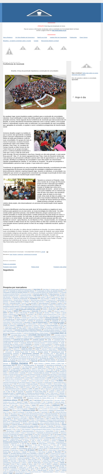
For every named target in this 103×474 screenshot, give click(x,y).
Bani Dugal (39, 312)
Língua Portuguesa (43, 410)
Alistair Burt (26, 300)
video (29, 470)
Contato (36, 41)
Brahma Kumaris (7, 315)
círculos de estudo (58, 326)
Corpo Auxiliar (6, 345)
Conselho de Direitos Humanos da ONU (13, 341)
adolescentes (15, 297)
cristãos (31, 347)
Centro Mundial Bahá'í (52, 325)
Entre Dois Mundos (9, 375)
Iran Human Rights (48, 400)
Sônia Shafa (13, 461)
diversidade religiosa (29, 365)
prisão (33, 440)
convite (62, 342)
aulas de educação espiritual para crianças (28, 309)
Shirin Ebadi (45, 458)
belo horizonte (21, 314)
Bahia (16, 312)
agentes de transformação (20, 298)
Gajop (17, 387)
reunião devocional (54, 448)
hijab (9, 391)
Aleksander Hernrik (7, 300)
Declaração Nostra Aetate (29, 350)
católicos (40, 323)
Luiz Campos (29, 412)
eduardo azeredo (42, 368)
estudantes (26, 378)
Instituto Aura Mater (14, 394)
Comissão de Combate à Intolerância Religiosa (27, 330)
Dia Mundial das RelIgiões (47, 358)
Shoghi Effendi (56, 457)
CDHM (62, 323)
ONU (64, 429)
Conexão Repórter (27, 336)
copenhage (36, 344)
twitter (35, 464)
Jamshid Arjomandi (13, 403)
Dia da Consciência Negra (32, 355)
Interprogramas (60, 397)
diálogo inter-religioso (9, 361)
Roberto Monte (61, 450)
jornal (21, 405)
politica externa (15, 438)
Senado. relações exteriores (42, 456)
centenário (42, 325)
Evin (65, 378)
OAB (37, 427)
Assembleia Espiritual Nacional (11, 306)
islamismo (19, 402)
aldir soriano (61, 298)
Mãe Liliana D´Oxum (15, 413)
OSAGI (57, 431)
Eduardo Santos (61, 368)
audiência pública (62, 307)
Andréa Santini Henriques (37, 301)
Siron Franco (21, 459)
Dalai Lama (44, 348)
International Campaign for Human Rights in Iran (40, 397)
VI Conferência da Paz (14, 470)
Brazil (35, 315)
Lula (50, 412)
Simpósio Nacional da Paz (9, 459)
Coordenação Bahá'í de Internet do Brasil (13, 344)
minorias (5, 419)
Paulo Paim (37, 434)
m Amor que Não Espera (60, 412)
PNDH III (59, 437)
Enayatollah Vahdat (13, 372)
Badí (64, 309)
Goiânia (37, 388)
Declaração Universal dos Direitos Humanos (47, 350)
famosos (52, 380)
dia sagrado (61, 359)
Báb (58, 309)
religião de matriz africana (46, 446)
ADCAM (53, 295)
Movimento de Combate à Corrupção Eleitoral (52, 421)
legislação (32, 408)
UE (39, 464)
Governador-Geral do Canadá (59, 388)
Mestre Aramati (40, 418)
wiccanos (62, 471)
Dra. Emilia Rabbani (27, 366)
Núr (17, 427)
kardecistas (28, 406)
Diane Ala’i (42, 361)
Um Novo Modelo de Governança (25, 37)
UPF (37, 468)
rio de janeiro (30, 450)
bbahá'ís (58, 312)
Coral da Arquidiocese (46, 344)
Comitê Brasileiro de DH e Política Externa (27, 331)
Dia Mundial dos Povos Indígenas (18, 359)
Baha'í (4, 311)
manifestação (13, 415)
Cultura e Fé (16, 348)
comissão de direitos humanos (52, 329)
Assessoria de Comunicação (16, 307)
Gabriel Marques (9, 387)
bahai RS (56, 311)
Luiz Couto (44, 412)
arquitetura (7, 304)
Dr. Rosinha (17, 366)
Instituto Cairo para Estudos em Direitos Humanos (53, 394)
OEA (14, 429)
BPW (63, 314)
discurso (19, 365)
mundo (42, 424)
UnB (26, 465)
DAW (7, 350)
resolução (13, 448)
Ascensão (45, 304)
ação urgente (45, 295)
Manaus (6, 415)
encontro (30, 372)
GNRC (30, 388)
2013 (4, 290)
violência (58, 470)
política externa (24, 438)
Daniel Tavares (52, 348)
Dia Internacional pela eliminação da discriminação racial (24, 358)
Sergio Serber (13, 457)
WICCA (57, 471)
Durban (48, 366)
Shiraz (33, 457)
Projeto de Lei (41, 441)
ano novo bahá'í (32, 303)
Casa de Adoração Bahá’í (39, 322)
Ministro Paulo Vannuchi (57, 418)
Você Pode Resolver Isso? (35, 471)
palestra (62, 431)
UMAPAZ (49, 464)
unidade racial (22, 467)
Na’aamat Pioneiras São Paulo (53, 424)
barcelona (47, 312)
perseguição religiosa (18, 437)
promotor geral (50, 441)
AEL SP (49, 297)
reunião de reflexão (42, 448)
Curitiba (37, 348)
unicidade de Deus (59, 465)
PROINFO (33, 441)
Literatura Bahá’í (60, 410)
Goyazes (7, 390)
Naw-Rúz (50, 426)
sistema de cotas (32, 459)
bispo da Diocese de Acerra (50, 314)
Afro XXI (63, 297)
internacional (18, 398)
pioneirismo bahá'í (50, 437)
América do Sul (51, 300)
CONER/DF (18, 336)
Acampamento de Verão (25, 295)
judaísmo (41, 405)
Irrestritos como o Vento (9, 402)
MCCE (62, 416)
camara (41, 317)
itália (44, 402)
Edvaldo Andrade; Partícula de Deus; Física (33, 369)
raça (23, 443)
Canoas (47, 320)
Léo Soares (44, 408)
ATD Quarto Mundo (30, 307)
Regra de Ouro (47, 445)
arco (65, 303)
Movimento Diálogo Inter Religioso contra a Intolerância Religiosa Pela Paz (41, 422)
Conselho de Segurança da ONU (33, 341)
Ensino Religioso (62, 374)
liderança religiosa (17, 410)
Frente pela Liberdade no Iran (58, 385)
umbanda (55, 464)
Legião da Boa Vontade (22, 408)
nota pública (12, 427)
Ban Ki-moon (23, 312)
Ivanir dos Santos (59, 402)
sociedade (46, 459)
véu (6, 470)
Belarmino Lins (12, 314)
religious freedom (60, 446)
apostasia (53, 303)
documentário (40, 365)
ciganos (30, 326)
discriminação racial (9, 365)
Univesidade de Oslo (24, 468)
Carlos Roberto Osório (17, 322)
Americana (5, 301)
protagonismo (14, 443)
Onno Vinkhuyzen (57, 429)
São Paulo (58, 451)
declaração (18, 350)
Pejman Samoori (24, 435)
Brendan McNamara (43, 315)
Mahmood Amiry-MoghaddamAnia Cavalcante (32, 413)
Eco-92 (62, 366)
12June (62, 289)
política (7, 438)
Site (40, 459)
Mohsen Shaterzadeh (23, 419)
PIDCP (42, 437)
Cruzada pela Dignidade (59, 347)
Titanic (18, 464)
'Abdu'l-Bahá (36, 289)
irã (22, 400)
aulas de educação (9, 309)
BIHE (40, 314)
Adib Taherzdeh (6, 297)
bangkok (32, 312)
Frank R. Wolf (35, 385)
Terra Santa (6, 464)
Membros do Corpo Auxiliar (20, 418)
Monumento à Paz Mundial (19, 421)
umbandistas (63, 464)
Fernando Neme (48, 382)
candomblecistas (39, 320)
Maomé (21, 415)
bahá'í (10, 311)
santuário (50, 451)
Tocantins (23, 464)
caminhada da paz (9, 319)
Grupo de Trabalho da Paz (34, 390)
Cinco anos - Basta (38, 326)
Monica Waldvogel (41, 419)
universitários (14, 468)
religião (21, 446)
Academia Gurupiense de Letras (10, 295)
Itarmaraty (50, 402)
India (48, 393)
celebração (20, 325)
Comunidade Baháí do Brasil (18, 335)
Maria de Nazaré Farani (13, 416)
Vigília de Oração (42, 470)
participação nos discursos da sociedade (47, 432)
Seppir (6, 457)
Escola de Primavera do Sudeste (57, 375)
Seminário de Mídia (54, 454)
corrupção (35, 345)
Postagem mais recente (10, 267)
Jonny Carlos (15, 405)
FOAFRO (49, 383)
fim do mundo (22, 383)
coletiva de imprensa (33, 328)
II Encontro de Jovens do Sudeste (35, 393)
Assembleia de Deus (60, 304)
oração (18, 431)
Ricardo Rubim (14, 450)
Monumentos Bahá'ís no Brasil (50, 41)
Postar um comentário (9, 264)
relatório (15, 446)
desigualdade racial (48, 353)
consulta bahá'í (7, 342)
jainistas (5, 403)
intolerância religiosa (10, 400)
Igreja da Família (60, 391)
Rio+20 (40, 450)
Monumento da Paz (33, 421)
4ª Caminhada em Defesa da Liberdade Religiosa (50, 290)
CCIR (55, 323)
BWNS (10, 317)
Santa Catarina (41, 451)
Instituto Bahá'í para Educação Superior (30, 394)
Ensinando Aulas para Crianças (49, 374)
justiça (12, 407)
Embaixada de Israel (51, 371)
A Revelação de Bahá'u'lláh (40, 293)
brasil (11, 254)
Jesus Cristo (62, 403)
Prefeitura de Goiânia (56, 438)
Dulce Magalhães (39, 366)
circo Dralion (48, 326)
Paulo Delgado (29, 434)
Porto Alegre (32, 438)
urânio (47, 468)
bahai (49, 311)
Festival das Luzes (7, 383)
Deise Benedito (62, 350)
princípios (27, 440)
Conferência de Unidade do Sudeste (24, 338)
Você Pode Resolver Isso (21, 471)
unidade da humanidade (9, 467)
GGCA (64, 387)
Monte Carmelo (6, 421)
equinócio (25, 375)
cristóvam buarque (47, 347)
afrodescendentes (7, 298)
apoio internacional (44, 303)
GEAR (22, 387)
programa (54, 440)
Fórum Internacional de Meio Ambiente (21, 385)
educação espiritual (16, 369)
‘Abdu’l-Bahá (46, 289)
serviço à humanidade (24, 457)
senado (22, 456)
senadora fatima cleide (61, 456)
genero (33, 387)
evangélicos (54, 378)
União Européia (48, 465)
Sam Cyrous (32, 451)
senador (52, 456)
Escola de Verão (9, 377)
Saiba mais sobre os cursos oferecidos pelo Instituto (85, 73)
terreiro (13, 464)
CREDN (5, 347)
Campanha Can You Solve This (36, 319)
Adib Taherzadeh (61, 295)
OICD (18, 429)
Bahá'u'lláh (35, 311)
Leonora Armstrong (53, 408)
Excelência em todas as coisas (12, 380)
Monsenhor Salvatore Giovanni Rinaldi (56, 419)
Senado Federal (30, 456)
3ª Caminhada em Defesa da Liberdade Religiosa (21, 290)
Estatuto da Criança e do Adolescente (13, 378)
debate (11, 350)
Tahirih (29, 462)
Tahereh (24, 462)
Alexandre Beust (18, 300)
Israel (25, 402)
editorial (34, 368)
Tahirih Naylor (37, 462)
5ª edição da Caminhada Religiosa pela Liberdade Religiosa (44, 292)
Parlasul (23, 432)
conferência (20, 254)
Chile (24, 326)
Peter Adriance (35, 437)
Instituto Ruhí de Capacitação (58, 37)
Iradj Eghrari (37, 400)
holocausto (20, 391)
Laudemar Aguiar (11, 408)
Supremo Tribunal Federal (48, 461)
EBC (53, 366)
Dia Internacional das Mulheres (40, 356)
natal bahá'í (43, 426)
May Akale (55, 416)
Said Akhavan (16, 451)
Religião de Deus (32, 446)
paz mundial (58, 434)
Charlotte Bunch (8, 326)
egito (52, 369)
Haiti (4, 391)
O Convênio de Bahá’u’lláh (27, 427)
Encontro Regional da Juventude (33, 374)
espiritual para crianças (40, 377)
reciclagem (52, 443)
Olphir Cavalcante (26, 429)
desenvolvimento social (57, 352)
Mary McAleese (47, 416)
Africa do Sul (56, 297)
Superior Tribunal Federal (34, 461)
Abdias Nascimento (54, 293)
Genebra (28, 387)
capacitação (55, 320)
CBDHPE (46, 323)
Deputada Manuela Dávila (21, 352)
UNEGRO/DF (33, 465)
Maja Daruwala (62, 413)
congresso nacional (38, 339)
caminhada (63, 317)
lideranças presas (29, 410)
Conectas (11, 336)
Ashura (51, 304)
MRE (63, 422)
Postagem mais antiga (60, 267)
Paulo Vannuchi (45, 434)
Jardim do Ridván (45, 403)
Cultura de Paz (7, 348)
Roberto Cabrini (52, 450)
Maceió (7, 413)
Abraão (63, 293)
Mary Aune (38, 416)
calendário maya (25, 317)
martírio (31, 416)
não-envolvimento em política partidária (28, 426)
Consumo (16, 342)
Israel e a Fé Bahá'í (35, 402)
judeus (48, 405)
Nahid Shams (13, 426)
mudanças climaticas (17, 424)
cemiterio (36, 325)
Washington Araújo (48, 471)
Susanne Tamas (60, 461)
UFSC (43, 464)
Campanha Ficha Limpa (51, 319)
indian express (54, 393)
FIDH (15, 383)
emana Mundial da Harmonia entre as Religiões (32, 371)
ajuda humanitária (45, 298)
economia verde (7, 368)
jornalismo (27, 405)
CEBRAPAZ (12, 325)
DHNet (21, 355)
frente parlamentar (44, 385)
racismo (34, 443)
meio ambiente (7, 418)
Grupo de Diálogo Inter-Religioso (18, 390)
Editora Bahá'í (25, 368)
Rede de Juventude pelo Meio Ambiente (22, 445)
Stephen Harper (22, 461)
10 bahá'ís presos (55, 289)
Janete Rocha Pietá (34, 403)
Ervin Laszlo (32, 375)
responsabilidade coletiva (24, 448)
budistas (5, 317)
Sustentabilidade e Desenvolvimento (11, 462)
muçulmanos (6, 424)
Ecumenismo (16, 368)
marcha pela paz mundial (31, 415)
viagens (23, 470)
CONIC (50, 339)
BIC (36, 314)
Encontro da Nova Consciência (17, 374)
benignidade (30, 314)
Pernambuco (62, 435)
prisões (38, 440)
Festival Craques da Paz (59, 382)
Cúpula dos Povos (26, 349)
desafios (33, 352)
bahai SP (63, 311)
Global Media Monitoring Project (12, 388)
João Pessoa (6, 405)
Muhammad (27, 424)
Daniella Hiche (62, 349)
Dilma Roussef (60, 361)
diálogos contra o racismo (24, 361)
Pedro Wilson (13, 435)
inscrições (5, 394)
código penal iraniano (10, 328)
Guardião (52, 390)
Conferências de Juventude (13, 64)
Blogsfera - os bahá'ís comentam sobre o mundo (17, 41)
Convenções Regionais (39, 342)
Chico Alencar (17, 326)
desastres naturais (43, 352)
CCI (51, 323)
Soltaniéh (5, 461)
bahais (5, 312)
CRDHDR (62, 345)
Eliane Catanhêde (14, 371)
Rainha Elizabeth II (43, 443)
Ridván (22, 450)
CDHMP (5, 325)
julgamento (56, 405)
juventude (19, 407)
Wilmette (5, 473)
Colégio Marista (22, 328)
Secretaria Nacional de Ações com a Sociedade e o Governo (27, 453)
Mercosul (31, 418)
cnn (65, 326)
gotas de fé (48, 388)
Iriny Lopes (57, 400)
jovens (34, 405)
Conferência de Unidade (8, 338)
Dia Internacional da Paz (24, 356)
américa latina (60, 300)
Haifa (63, 390)
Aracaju (60, 303)
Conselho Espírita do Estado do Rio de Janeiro (54, 341)
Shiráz (38, 457)
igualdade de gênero (8, 393)
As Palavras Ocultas (36, 304)
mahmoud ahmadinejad (51, 413)
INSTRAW (8, 397)
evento (60, 378)
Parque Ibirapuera (31, 432)
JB (51, 403)
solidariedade (54, 459)
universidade (52, 467)
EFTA (47, 369)
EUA (48, 378)
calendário (17, 317)
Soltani (62, 459)
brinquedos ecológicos (55, 315)
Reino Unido (56, 445)
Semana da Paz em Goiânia (58, 453)
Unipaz (36, 467)
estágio (64, 377)
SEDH (47, 453)
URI (51, 468)
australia (45, 309)
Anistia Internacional (51, 301)
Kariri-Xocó (41, 406)
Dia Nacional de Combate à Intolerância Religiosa (41, 359)
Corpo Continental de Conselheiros (22, 345)
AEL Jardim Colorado (40, 297)
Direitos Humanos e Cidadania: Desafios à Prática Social (49, 363)
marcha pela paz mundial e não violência (48, 415)
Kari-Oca (35, 406)
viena (34, 470)
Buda (63, 315)
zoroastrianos (28, 473)
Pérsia (27, 437)
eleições (57, 369)
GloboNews (24, 388)
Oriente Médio (49, 431)
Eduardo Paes (51, 368)
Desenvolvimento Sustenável (11, 353)
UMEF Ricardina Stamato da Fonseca (14, 465)
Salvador (24, 451)
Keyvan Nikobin (49, 406)
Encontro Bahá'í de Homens (41, 372)
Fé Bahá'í (59, 380)
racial (27, 443)
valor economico (62, 468)
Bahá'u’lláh (43, 311)
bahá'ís (16, 311)
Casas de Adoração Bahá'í (19, 323)
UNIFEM (30, 467)
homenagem (29, 391)
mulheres (35, 424)
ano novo (24, 303)
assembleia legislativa (49, 306)
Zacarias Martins (19, 473)
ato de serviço (52, 307)
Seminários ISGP (13, 456)
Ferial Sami (39, 382)
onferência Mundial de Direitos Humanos (41, 429)
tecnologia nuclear (47, 462)
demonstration (8, 352)
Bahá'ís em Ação (42, 37)
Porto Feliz (39, 438)
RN (46, 450)
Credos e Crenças (14, 347)
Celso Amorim (29, 325)
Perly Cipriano (53, 435)
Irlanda (63, 400)
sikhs (63, 457)
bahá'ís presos (26, 311)
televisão (56, 462)
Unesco (39, 465)
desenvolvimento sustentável (30, 353)
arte (13, 304)
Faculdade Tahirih (39, 380)
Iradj (30, 400)
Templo (62, 462)
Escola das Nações (42, 375)
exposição (23, 380)
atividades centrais (42, 307)
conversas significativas (52, 342)
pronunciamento (60, 441)
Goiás (42, 388)
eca (57, 366)
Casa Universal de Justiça (56, 322)
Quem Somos (83, 37)
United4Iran (43, 467)
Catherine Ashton (32, 323)
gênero (39, 387)
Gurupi (58, 390)
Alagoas (53, 298)
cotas (56, 345)
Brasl (30, 315)
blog (60, 314)
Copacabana (28, 344)
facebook (31, 380)
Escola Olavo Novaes (19, 377)
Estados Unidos (57, 377)
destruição (15, 355)
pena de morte (35, 435)
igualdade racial (20, 393)
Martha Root (24, 416)
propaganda (6, 443)
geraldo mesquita (46, 387)
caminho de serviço (21, 319)
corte (52, 345)
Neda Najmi (58, 426)
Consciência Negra (59, 339)
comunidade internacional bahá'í (39, 335)
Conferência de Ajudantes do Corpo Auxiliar (54, 336)
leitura (38, 408)
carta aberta (27, 322)
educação (5, 369)
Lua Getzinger (21, 412)
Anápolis (26, 301)
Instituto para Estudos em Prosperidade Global (35, 396)
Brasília (15, 254)
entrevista (18, 375)
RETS (35, 448)
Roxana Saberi (7, 451)
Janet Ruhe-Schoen (23, 403)
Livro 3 (4, 412)
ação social (36, 295)
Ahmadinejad (33, 298)
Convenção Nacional (25, 342)
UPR (42, 468)
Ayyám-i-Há (52, 309)
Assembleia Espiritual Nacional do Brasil (31, 306)
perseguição (6, 437)
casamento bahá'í (7, 323)
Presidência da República (16, 440)
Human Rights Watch (40, 391)
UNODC (32, 468)
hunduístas (51, 391)
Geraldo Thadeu (57, 387)
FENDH (33, 382)
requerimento (6, 448)
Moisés (33, 419)
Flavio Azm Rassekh (32, 383)
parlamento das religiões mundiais (11, 432)
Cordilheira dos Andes (59, 344)
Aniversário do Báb (15, 303)
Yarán (10, 473)
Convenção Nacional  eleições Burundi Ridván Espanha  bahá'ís (17, 289)
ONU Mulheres (10, 431)
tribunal (30, 464)
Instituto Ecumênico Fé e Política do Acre (13, 396)
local (14, 412)
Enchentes (23, 372)
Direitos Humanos (19, 363)
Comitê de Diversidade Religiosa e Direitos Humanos (35, 333)
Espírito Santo (29, 377)
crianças (24, 347)
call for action (34, 317)
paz (52, 434)
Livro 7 (9, 412)
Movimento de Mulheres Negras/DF (11, 422)
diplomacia (5, 363)
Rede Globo (37, 445)
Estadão (49, 377)
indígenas (61, 393)
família (46, 380)
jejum (55, 403)
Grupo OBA (45, 390)
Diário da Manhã (51, 361)
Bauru (53, 312)
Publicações (73, 37)
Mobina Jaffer (13, 419)
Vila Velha (51, 470)
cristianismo (38, 347)
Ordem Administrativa (28, 431)
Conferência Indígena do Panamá (42, 338)
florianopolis (42, 383)
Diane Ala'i (34, 361)
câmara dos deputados (51, 317)
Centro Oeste (63, 325)
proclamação (46, 440)
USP (56, 468)
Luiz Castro (37, 412)
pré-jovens (46, 438)
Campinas (30, 320)
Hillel (14, 391)
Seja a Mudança (8, 37)
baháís (11, 312)
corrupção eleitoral (44, 345)
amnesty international (16, 301)
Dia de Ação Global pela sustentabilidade (51, 355)
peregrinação (44, 435)
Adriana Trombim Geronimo (26, 297)
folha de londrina (57, 383)
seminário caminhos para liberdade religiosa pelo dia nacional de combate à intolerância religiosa (25, 454)
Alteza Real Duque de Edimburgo (38, 300)
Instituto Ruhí (62, 396)
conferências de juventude (30, 254)
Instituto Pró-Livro (52, 396)
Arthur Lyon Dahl (20, 304)
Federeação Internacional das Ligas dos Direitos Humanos (16, 382)
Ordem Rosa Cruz (40, 431)
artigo (27, 304)
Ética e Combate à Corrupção (38, 378)
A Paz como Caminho (26, 293)
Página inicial (35, 267)
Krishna (57, 406)
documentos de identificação (54, 365)
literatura (51, 410)
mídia (47, 418)
